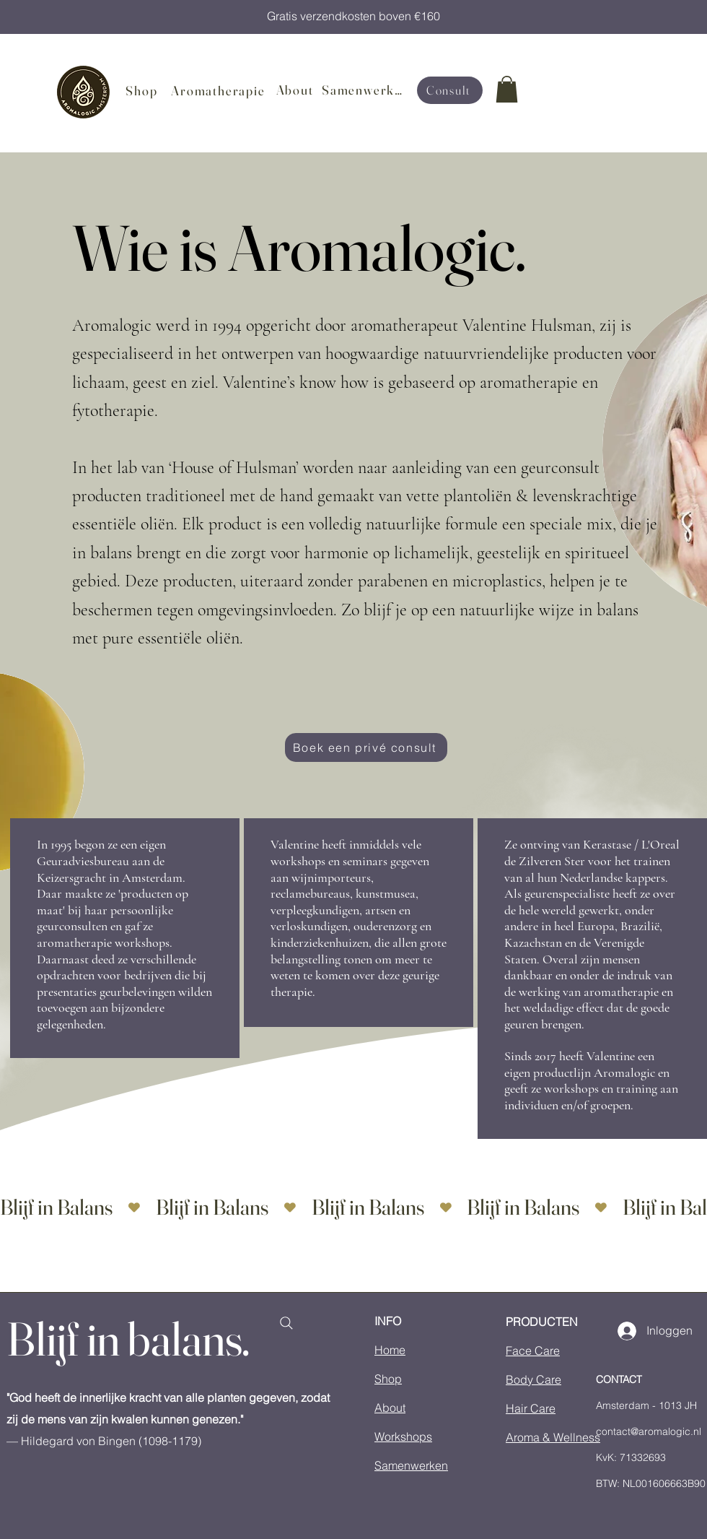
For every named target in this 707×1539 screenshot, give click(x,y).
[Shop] (143, 91)
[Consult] (450, 90)
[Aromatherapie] (220, 91)
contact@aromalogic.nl (648, 1431)
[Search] (286, 1323)
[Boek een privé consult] (366, 747)
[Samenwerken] (366, 90)
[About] (296, 90)
